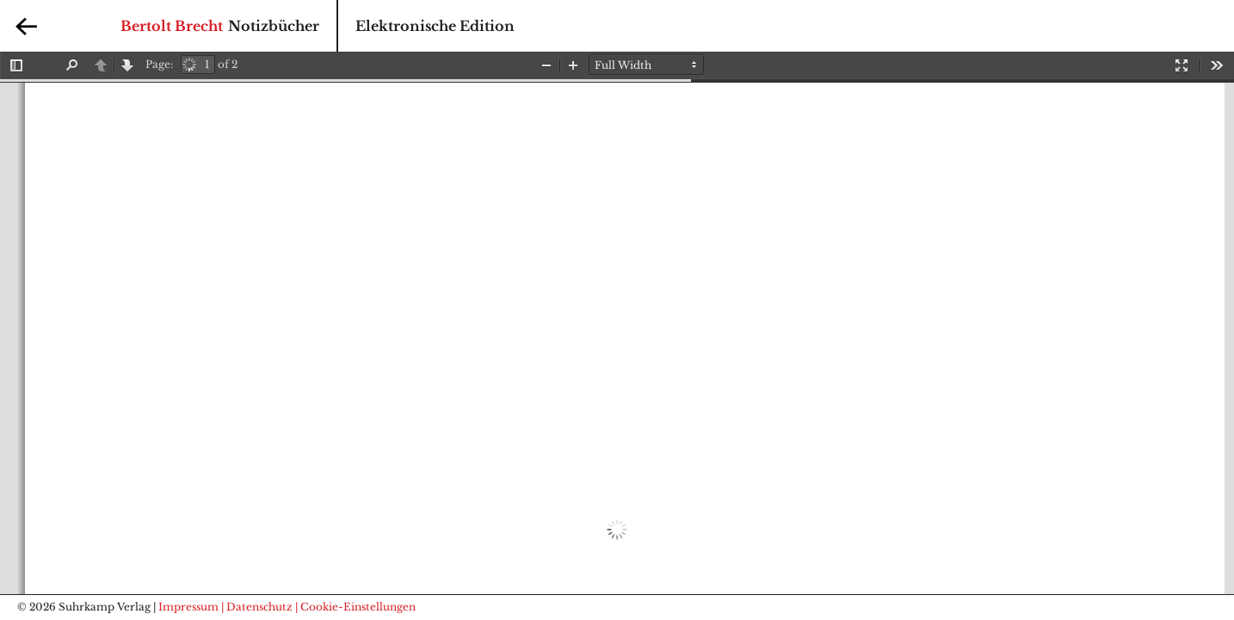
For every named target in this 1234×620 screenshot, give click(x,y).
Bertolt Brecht (171, 25)
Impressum (188, 606)
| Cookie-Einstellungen (355, 606)
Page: (159, 64)
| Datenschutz (257, 606)
